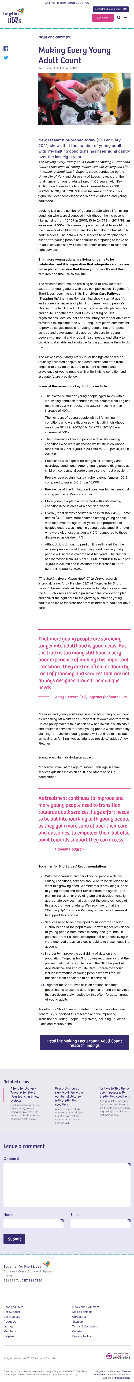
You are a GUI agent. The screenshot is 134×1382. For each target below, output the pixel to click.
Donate (102, 17)
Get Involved (11, 1316)
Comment (11, 1158)
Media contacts (82, 1312)
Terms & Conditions (85, 1326)
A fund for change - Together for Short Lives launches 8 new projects (24, 1094)
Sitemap (77, 1321)
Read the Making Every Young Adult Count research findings (84, 1043)
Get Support (11, 1312)
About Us (9, 1321)
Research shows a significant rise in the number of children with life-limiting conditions (69, 1096)
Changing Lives (13, 1307)
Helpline (8, 1336)
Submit (14, 1239)
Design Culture (123, 1378)
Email (75, 1214)
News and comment (54, 36)
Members (9, 1331)
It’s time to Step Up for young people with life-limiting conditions (115, 1092)
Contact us (79, 1316)
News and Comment (85, 1307)
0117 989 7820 (32, 1280)
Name (8, 1214)
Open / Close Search (119, 17)
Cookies (77, 1331)
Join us (8, 1326)
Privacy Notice (82, 1336)
